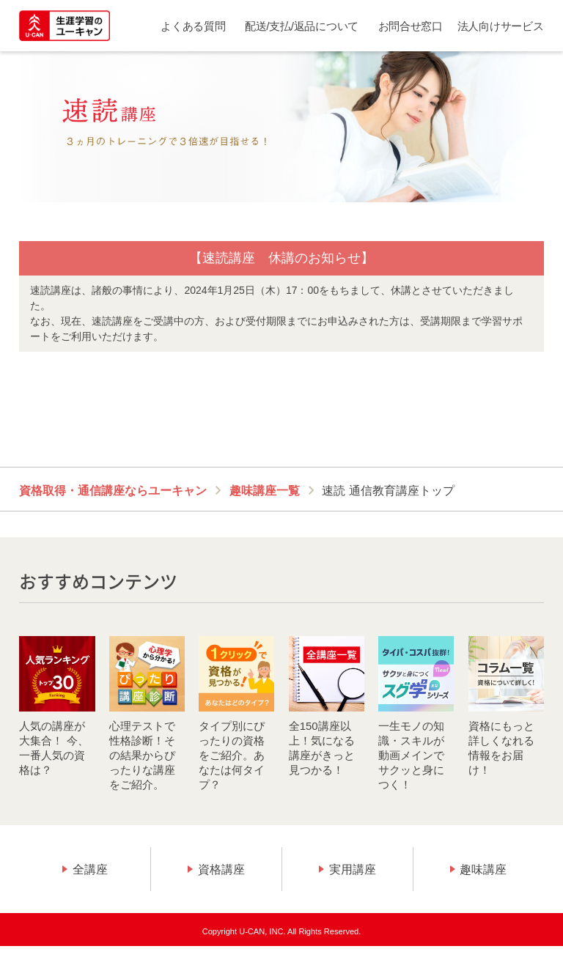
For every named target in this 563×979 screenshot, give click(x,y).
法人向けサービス (500, 26)
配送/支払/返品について (301, 26)
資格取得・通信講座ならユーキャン (113, 490)
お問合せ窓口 (410, 26)
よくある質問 (193, 26)
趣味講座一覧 (264, 490)
